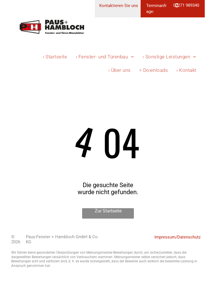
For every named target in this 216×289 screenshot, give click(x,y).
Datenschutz (189, 237)
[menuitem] (55, 56)
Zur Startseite (108, 211)
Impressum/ (165, 237)
